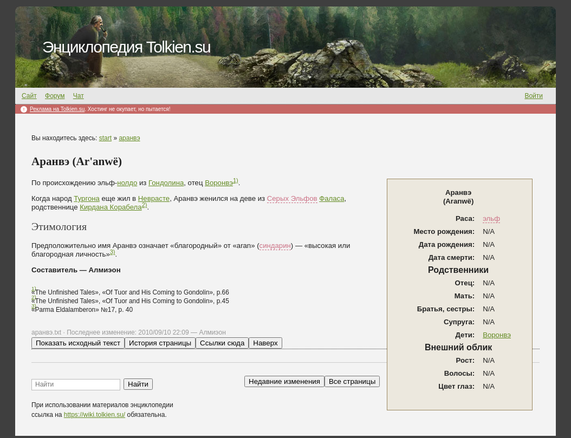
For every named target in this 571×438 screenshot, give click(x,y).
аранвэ (129, 138)
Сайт (29, 96)
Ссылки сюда (222, 343)
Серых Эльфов (292, 198)
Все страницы (352, 381)
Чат (78, 96)
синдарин (275, 245)
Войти (533, 96)
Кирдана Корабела (110, 207)
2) (144, 204)
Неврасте (154, 198)
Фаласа (331, 198)
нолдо (127, 183)
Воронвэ (497, 335)
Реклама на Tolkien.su (57, 109)
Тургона (87, 198)
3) (112, 252)
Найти (138, 384)
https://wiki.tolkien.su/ (94, 415)
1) (235, 180)
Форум (54, 96)
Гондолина (166, 183)
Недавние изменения (284, 381)
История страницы (160, 343)
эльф (491, 218)
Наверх (265, 343)
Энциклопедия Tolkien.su (126, 47)
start (105, 138)
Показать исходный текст (78, 343)
